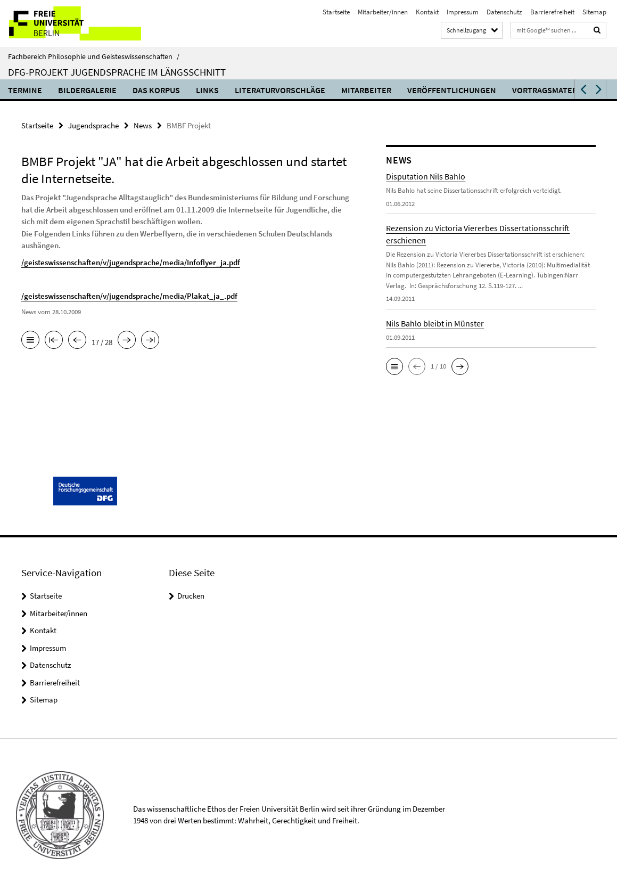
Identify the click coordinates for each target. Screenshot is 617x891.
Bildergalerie (87, 90)
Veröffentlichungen (451, 90)
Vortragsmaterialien (557, 90)
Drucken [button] (190, 596)
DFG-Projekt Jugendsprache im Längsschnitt (117, 72)
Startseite (336, 12)
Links (207, 90)
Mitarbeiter (366, 90)
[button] (582, 89)
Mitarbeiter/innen (383, 12)
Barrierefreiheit (552, 12)
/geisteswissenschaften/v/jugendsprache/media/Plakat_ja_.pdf (129, 296)
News (143, 125)
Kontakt (427, 12)
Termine (25, 90)
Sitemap (594, 12)
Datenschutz (504, 12)
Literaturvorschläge (280, 90)
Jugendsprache (93, 125)
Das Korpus (156, 90)
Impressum (463, 12)
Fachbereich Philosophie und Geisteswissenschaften (93, 56)
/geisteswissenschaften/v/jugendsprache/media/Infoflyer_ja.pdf (130, 262)
